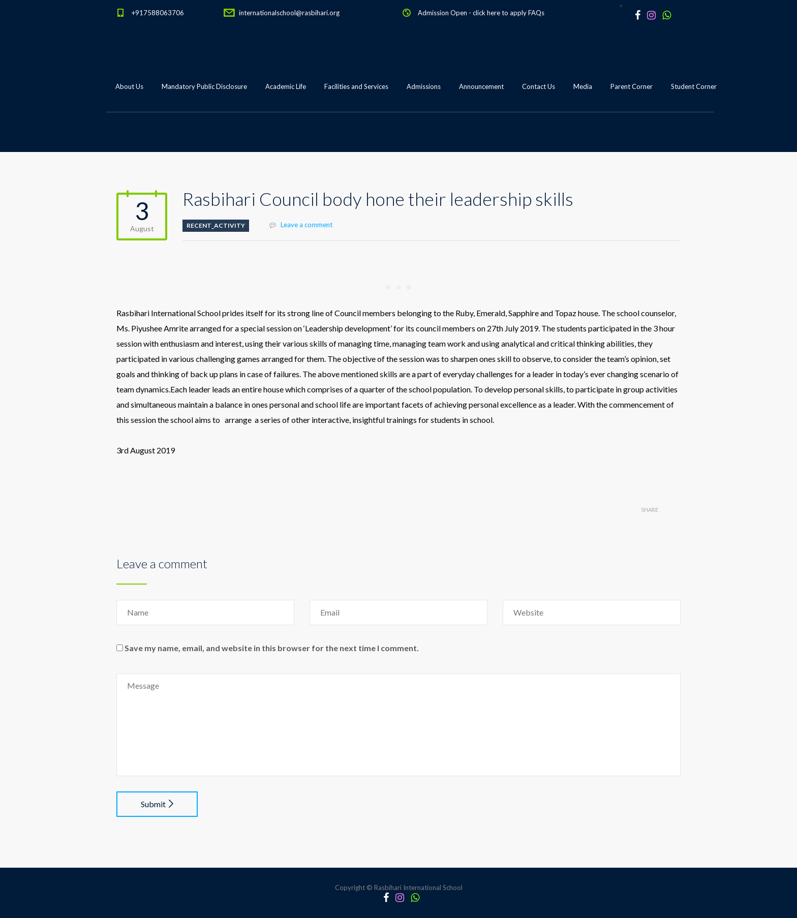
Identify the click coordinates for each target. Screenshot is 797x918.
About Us (129, 86)
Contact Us (538, 86)
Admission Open (442, 13)
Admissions (424, 86)
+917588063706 (158, 13)
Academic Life (285, 86)
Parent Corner (631, 86)
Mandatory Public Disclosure (204, 86)
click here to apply (500, 13)
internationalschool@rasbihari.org (289, 13)
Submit (157, 804)
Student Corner (694, 86)
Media (582, 86)
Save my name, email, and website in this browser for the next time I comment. (272, 648)
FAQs (536, 13)
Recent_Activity (216, 225)
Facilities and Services (356, 86)
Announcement (481, 86)
